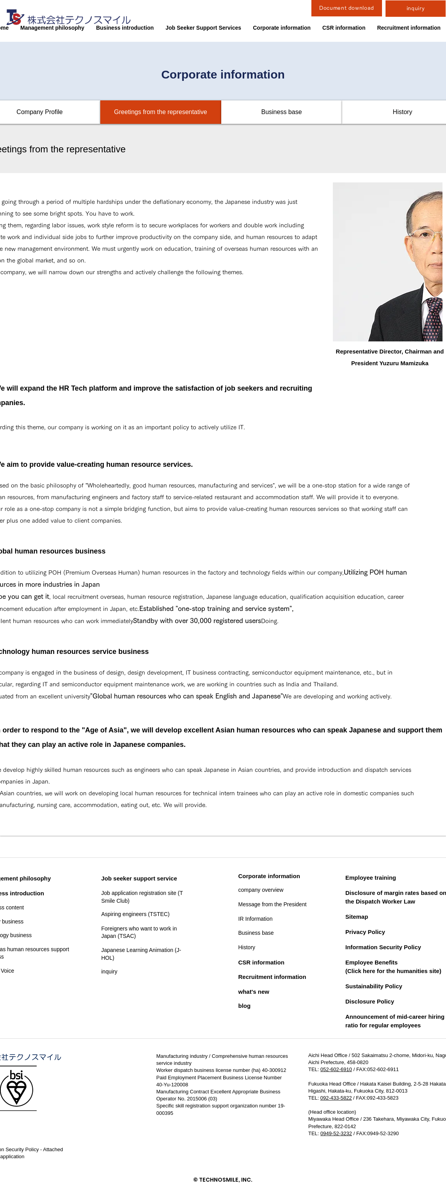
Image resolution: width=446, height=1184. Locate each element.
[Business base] (281, 112)
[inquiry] (416, 8)
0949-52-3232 (336, 1133)
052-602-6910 (336, 1069)
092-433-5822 (336, 1098)
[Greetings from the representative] (160, 112)
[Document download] (346, 8)
